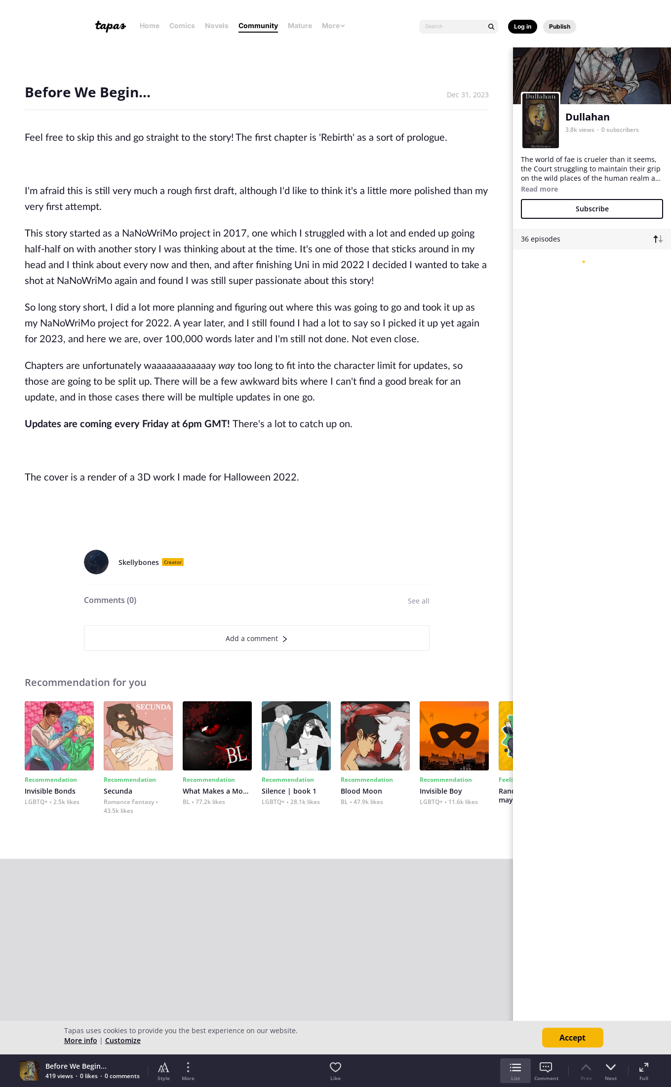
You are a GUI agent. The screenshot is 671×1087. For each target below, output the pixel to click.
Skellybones (138, 562)
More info (80, 1040)
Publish (559, 26)
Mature (300, 25)
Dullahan (587, 116)
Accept (572, 1037)
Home (149, 25)
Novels (217, 25)
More (334, 25)
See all (419, 600)
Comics (182, 25)
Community (258, 25)
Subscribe (592, 208)
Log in (522, 26)
